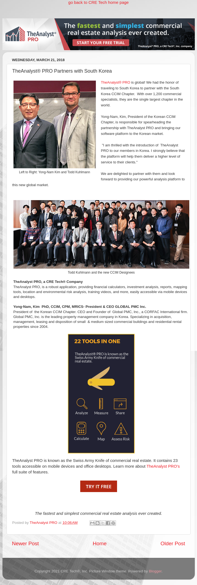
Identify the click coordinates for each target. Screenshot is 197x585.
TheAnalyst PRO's (163, 466)
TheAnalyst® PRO (115, 82)
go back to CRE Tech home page (98, 2)
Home (100, 543)
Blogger (155, 571)
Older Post (172, 543)
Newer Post (25, 543)
